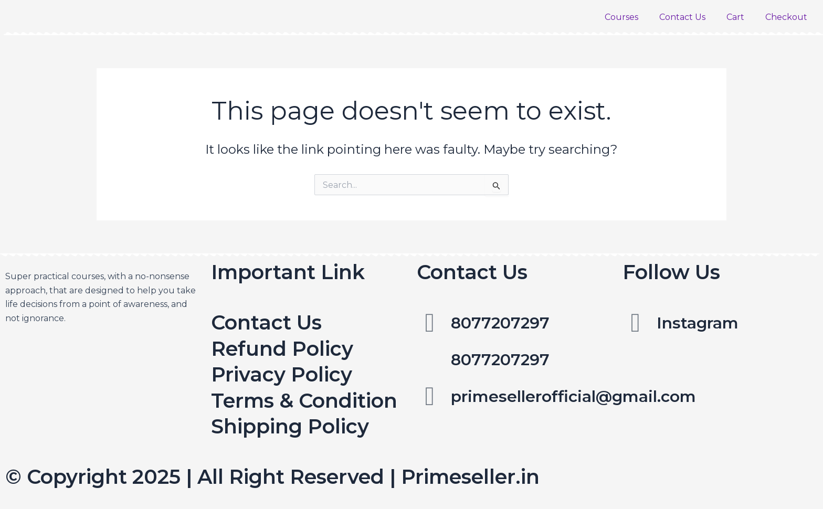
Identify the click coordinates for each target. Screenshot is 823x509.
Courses (621, 17)
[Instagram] (635, 323)
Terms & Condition (304, 400)
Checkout (786, 17)
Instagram (697, 323)
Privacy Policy (281, 374)
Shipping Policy (290, 426)
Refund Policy (282, 348)
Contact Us (682, 17)
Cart (735, 17)
